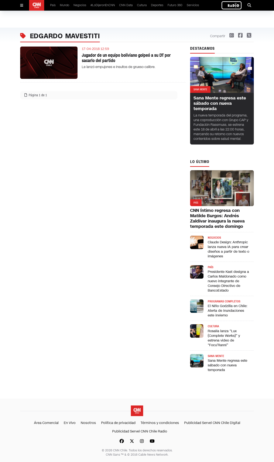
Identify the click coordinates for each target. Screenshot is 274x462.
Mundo (64, 5)
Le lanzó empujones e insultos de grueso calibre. (118, 66)
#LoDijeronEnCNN (102, 5)
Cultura (142, 5)
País (53, 5)
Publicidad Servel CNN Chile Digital (212, 422)
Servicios (193, 5)
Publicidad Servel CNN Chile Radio (139, 431)
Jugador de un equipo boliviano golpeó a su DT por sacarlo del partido (126, 58)
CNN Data (126, 5)
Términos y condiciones (160, 422)
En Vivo (70, 422)
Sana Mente (216, 356)
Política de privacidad (118, 422)
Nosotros (88, 422)
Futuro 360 (175, 5)
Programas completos (224, 301)
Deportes (157, 5)
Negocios (79, 5)
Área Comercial (46, 422)
